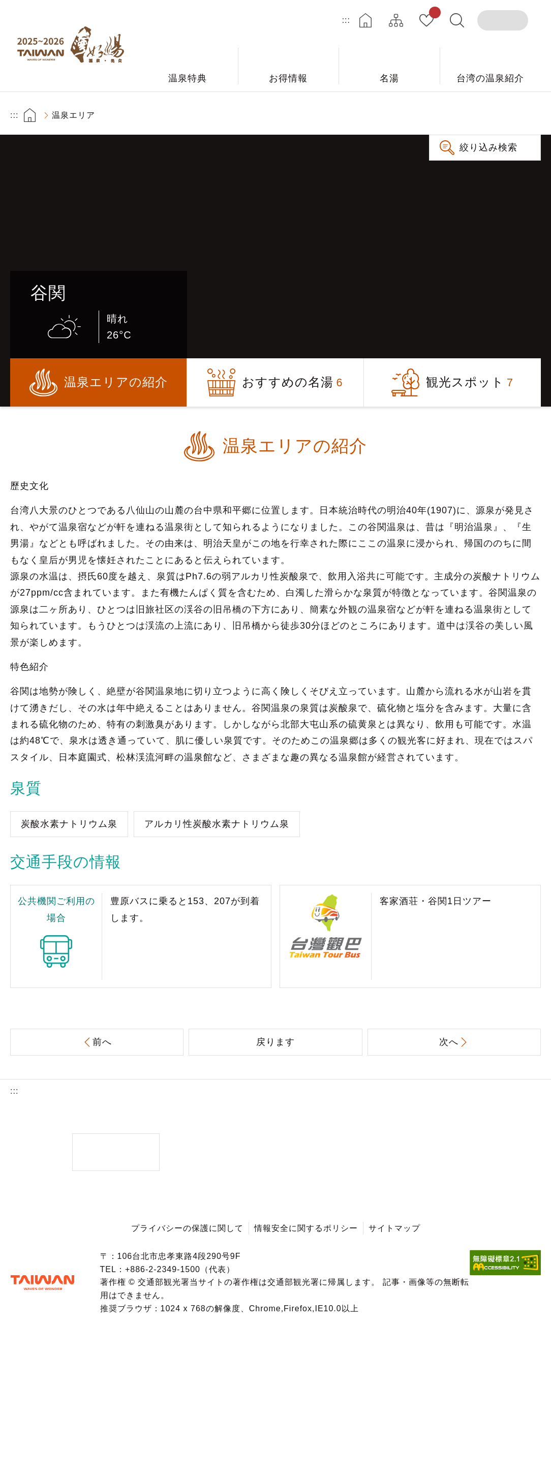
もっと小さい (526, 115)
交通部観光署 (42, 1282)
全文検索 (457, 20)
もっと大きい (498, 115)
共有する (469, 115)
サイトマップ (396, 20)
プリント (441, 115)
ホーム (365, 20)
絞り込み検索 (488, 147)
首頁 (29, 115)
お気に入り (433, 14)
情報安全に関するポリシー (306, 1228)
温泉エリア (73, 115)
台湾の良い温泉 (73, 45)
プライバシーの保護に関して (187, 1228)
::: (346, 20)
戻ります (275, 1042)
